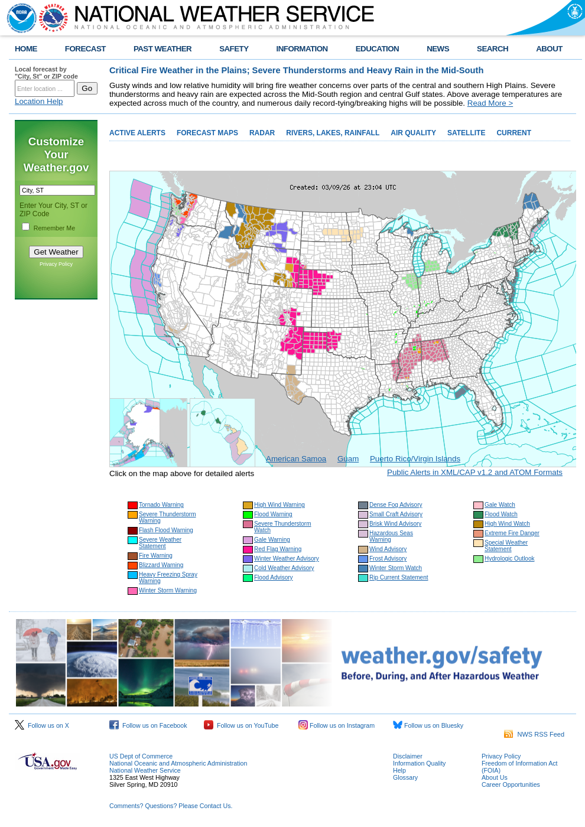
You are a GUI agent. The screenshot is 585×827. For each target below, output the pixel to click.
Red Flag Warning (277, 549)
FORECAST (85, 48)
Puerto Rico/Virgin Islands (415, 458)
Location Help (39, 101)
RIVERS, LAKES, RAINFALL (332, 133)
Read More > (490, 103)
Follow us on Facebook (148, 725)
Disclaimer (407, 756)
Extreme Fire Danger (512, 533)
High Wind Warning (279, 505)
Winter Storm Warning (168, 590)
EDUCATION (377, 48)
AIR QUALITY (413, 133)
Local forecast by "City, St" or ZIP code (46, 73)
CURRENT (513, 133)
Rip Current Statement (398, 577)
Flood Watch (501, 514)
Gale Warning (272, 539)
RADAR (262, 133)
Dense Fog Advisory (395, 505)
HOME (26, 48)
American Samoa (296, 458)
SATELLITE (466, 133)
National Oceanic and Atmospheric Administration (178, 763)
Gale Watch (500, 505)
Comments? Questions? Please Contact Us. (170, 805)
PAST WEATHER (162, 48)
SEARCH (492, 48)
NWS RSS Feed (534, 734)
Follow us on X (42, 725)
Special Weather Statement (506, 545)
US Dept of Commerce (141, 756)
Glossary (405, 777)
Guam (348, 458)
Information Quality (419, 763)
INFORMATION (302, 48)
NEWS (438, 48)
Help (399, 770)
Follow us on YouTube (241, 725)
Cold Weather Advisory (284, 568)
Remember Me (54, 228)
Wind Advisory (388, 549)
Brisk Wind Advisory (395, 523)
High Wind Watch (507, 523)
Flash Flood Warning (166, 530)
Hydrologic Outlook (509, 558)
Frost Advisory (388, 558)
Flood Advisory (273, 577)
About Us (495, 777)
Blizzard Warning (161, 565)
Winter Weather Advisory (286, 558)
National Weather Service (145, 770)
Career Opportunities (511, 784)
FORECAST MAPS (207, 133)
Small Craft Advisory (395, 514)
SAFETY (233, 48)
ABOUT (549, 48)
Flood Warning (273, 514)
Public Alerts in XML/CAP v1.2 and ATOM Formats (475, 472)
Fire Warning (156, 555)
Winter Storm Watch (395, 568)
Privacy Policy (56, 264)
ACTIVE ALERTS (137, 133)
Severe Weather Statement (160, 542)
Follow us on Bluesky (428, 725)
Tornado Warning (161, 505)
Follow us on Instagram (336, 725)
